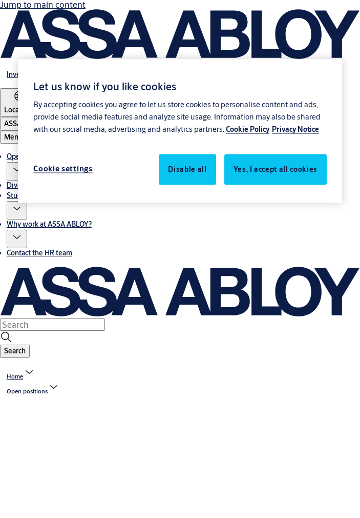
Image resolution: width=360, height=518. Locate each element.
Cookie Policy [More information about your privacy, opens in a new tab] (247, 129)
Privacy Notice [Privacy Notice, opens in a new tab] (295, 129)
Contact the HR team (39, 252)
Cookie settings (63, 168)
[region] (180, 131)
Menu (13, 137)
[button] (17, 171)
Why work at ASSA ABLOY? (49, 224)
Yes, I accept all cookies (275, 169)
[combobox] (52, 324)
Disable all (187, 169)
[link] (21, 376)
